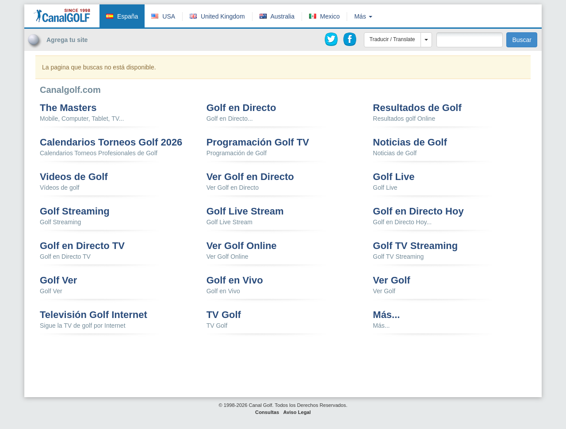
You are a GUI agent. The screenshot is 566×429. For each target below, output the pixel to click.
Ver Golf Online (242, 246)
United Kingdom (223, 16)
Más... (386, 315)
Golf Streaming (75, 211)
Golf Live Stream (245, 211)
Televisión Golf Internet (93, 315)
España (127, 16)
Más (363, 16)
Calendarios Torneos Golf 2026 (111, 142)
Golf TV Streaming (415, 246)
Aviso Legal (297, 412)
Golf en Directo (241, 108)
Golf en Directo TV (82, 246)
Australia (282, 16)
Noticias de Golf (410, 142)
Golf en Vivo (235, 280)
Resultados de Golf (417, 108)
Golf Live (393, 177)
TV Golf (224, 315)
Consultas (267, 412)
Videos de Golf (74, 177)
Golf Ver (58, 280)
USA (168, 16)
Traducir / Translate (392, 39)
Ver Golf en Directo (250, 177)
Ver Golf (391, 280)
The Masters (68, 108)
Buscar (522, 39)
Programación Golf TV (258, 142)
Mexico (330, 16)
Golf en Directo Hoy (418, 211)
